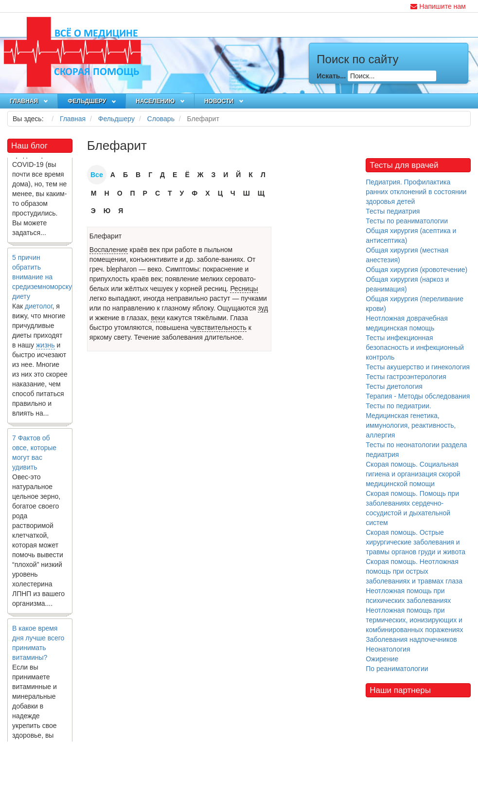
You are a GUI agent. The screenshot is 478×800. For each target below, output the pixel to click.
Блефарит (105, 236)
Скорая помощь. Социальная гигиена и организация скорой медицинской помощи (413, 474)
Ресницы (244, 288)
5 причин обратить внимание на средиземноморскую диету (44, 279)
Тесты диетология (394, 386)
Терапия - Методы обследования (418, 396)
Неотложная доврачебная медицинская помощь (407, 323)
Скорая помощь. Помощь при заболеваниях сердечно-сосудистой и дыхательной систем (412, 508)
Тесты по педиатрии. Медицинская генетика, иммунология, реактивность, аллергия (411, 420)
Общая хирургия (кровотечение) (416, 269)
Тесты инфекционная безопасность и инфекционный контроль (415, 347)
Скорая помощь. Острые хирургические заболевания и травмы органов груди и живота (415, 542)
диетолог (39, 309)
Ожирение (382, 659)
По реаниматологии (397, 669)
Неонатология (388, 649)
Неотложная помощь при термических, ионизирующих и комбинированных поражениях (414, 620)
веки (158, 318)
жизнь (45, 348)
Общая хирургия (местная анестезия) (407, 255)
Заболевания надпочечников (411, 639)
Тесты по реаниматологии (407, 221)
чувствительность (218, 327)
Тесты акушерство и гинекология (418, 367)
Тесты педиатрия (393, 211)
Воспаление (108, 250)
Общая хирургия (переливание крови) (414, 303)
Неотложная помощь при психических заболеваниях (408, 595)
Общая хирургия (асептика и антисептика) (411, 235)
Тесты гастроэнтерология (406, 377)
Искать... (331, 76)
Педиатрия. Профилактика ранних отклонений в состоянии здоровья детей (416, 191)
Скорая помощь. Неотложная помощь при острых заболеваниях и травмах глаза (414, 571)
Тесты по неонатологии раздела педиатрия (416, 449)
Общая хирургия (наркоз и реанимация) (407, 284)
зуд (263, 308)
